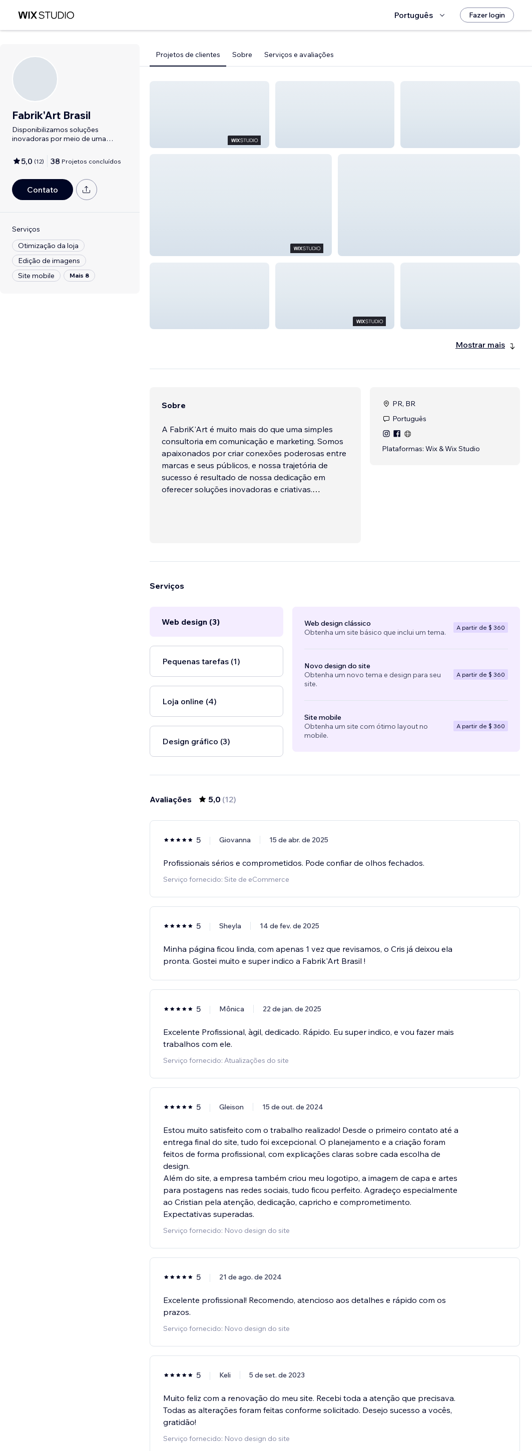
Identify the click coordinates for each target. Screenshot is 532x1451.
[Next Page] (361, 1414)
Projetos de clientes (188, 54)
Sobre (242, 54)
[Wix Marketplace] (46, 15)
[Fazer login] (487, 15)
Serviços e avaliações (299, 54)
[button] (209, 114)
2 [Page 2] (344, 1414)
